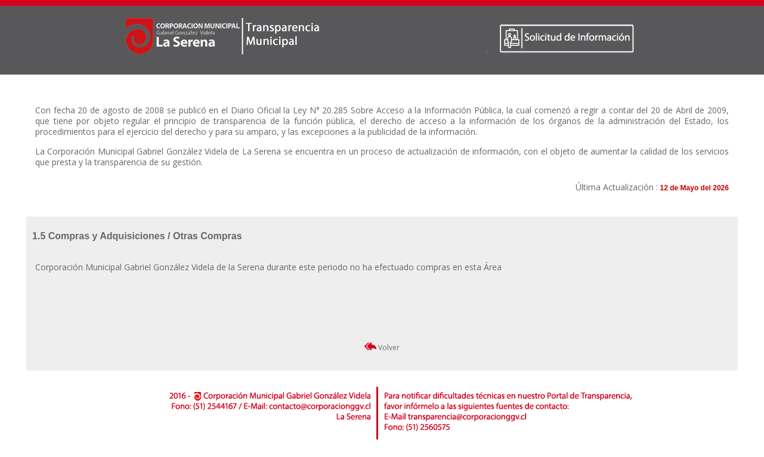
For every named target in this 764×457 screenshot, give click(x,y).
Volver (382, 347)
